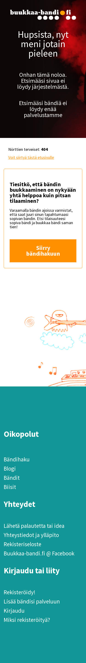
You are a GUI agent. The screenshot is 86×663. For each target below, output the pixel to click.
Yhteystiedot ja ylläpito (31, 535)
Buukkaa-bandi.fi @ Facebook (39, 553)
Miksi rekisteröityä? (27, 619)
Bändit (12, 477)
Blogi (10, 468)
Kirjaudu (14, 610)
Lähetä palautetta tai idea (34, 525)
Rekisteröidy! (19, 592)
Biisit (10, 487)
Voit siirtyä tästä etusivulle (31, 157)
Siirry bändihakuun (43, 250)
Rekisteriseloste (22, 544)
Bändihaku (17, 459)
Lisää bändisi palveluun (32, 601)
